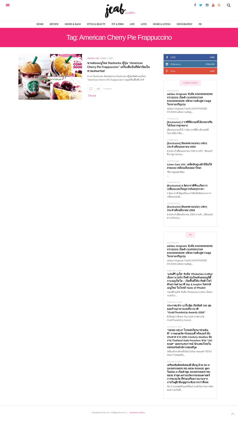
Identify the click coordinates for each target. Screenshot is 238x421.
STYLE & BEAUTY (96, 24)
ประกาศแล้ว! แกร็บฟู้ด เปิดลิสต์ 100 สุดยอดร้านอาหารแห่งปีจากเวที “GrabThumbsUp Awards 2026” (189, 309)
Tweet (92, 95)
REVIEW (54, 24)
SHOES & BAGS (73, 24)
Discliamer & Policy (137, 412)
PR (200, 24)
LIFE (132, 24)
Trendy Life (93, 58)
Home (40, 24)
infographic (185, 24)
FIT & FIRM (117, 24)
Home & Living (161, 24)
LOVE (144, 24)
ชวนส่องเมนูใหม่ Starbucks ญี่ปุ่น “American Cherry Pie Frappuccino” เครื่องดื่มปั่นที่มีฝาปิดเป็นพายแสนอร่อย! (118, 67)
